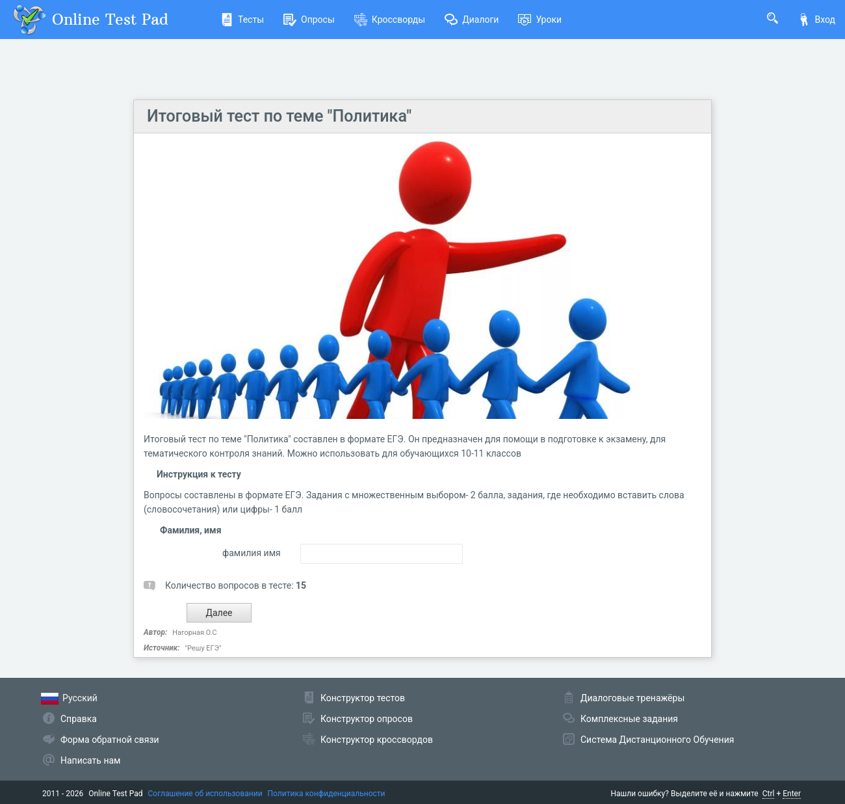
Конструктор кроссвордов (376, 739)
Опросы (309, 19)
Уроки (540, 19)
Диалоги (472, 19)
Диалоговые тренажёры (632, 698)
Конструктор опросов (366, 719)
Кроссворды (389, 19)
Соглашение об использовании (205, 793)
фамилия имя (251, 553)
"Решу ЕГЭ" (203, 648)
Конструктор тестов (362, 698)
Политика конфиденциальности (326, 793)
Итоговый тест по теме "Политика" (279, 116)
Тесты (242, 19)
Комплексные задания (629, 719)
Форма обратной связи (109, 739)
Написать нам (90, 760)
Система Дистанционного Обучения (657, 739)
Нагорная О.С (194, 632)
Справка (78, 719)
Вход (816, 19)
